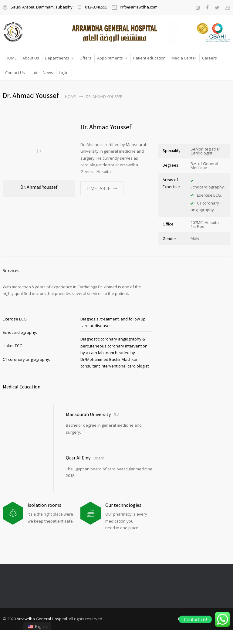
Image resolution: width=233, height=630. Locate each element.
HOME (11, 58)
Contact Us (15, 72)
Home (70, 96)
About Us (30, 58)
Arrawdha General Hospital (42, 619)
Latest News (42, 72)
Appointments (110, 58)
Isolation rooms (44, 505)
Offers (85, 58)
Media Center (183, 58)
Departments (57, 58)
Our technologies (123, 505)
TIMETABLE (98, 188)
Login (64, 72)
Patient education (149, 58)
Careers (209, 58)
